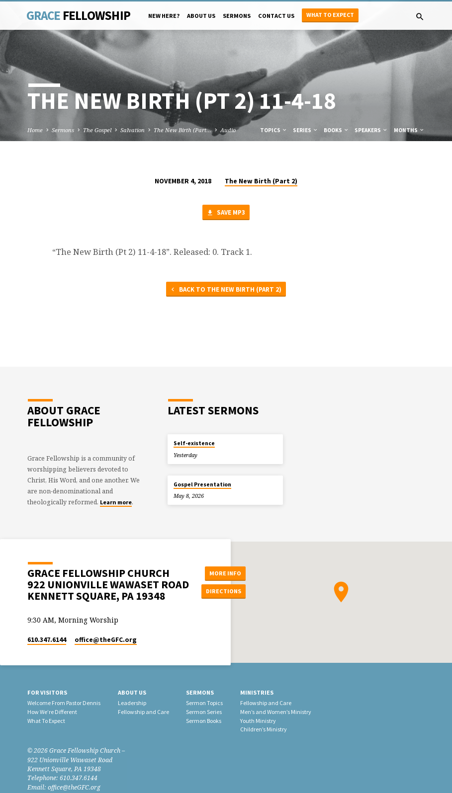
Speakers (371, 130)
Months (409, 130)
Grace (78, 15)
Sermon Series (204, 711)
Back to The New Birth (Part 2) (225, 290)
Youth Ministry (258, 720)
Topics (273, 130)
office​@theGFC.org (106, 639)
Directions (224, 591)
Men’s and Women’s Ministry (275, 711)
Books (336, 130)
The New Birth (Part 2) (261, 181)
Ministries (256, 692)
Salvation (132, 130)
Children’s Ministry (263, 729)
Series (305, 130)
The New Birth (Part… (182, 130)
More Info (223, 573)
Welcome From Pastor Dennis (63, 703)
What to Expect (330, 14)
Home (35, 130)
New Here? (164, 15)
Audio (228, 130)
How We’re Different (52, 711)
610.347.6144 (46, 639)
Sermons (237, 15)
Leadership (132, 703)
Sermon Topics (204, 703)
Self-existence (194, 443)
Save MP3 (225, 213)
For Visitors (47, 692)
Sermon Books (203, 720)
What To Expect (46, 720)
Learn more (116, 502)
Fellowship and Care (143, 711)
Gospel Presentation (202, 484)
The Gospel (97, 130)
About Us (201, 15)
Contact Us (276, 15)
